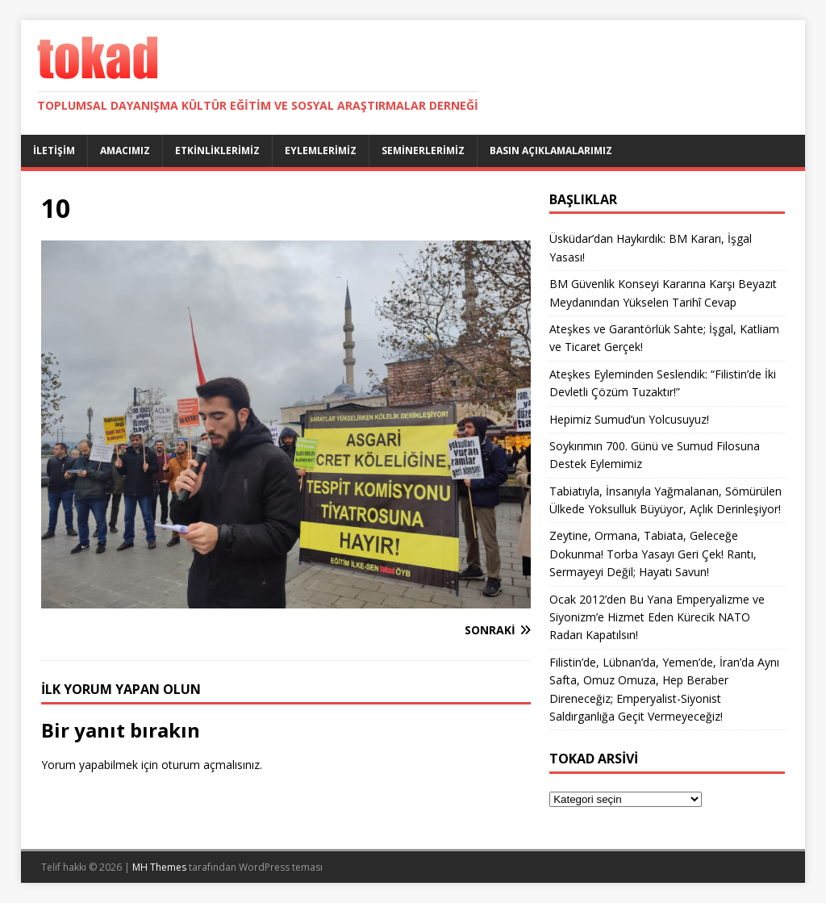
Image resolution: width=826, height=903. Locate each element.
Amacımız (125, 150)
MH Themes (159, 867)
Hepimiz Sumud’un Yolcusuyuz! (629, 419)
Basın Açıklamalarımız (551, 150)
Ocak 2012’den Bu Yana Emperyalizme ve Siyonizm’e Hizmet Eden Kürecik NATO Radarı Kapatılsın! (657, 617)
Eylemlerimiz (321, 150)
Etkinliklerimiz (217, 150)
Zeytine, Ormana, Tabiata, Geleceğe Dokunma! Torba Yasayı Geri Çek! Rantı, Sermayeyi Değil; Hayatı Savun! (653, 553)
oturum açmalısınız (210, 764)
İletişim (54, 150)
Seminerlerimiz (423, 150)
